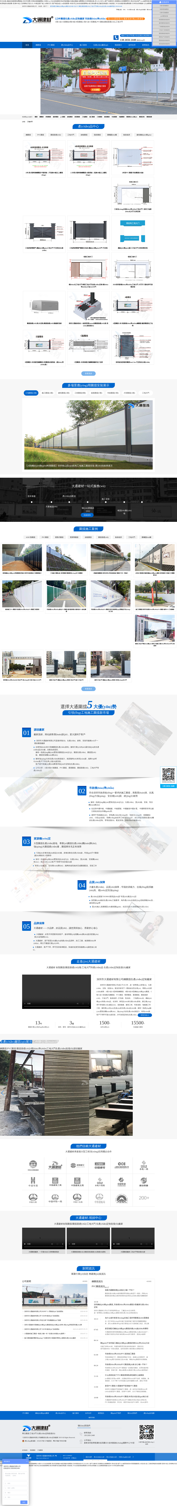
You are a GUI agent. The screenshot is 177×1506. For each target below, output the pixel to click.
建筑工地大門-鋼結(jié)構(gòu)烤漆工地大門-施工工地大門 (66, 680)
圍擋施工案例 (88, 529)
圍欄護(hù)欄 (112, 135)
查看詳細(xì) (145, 1015)
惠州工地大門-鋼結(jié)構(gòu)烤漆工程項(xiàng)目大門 (110, 680)
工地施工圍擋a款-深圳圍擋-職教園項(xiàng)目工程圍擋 (66, 573)
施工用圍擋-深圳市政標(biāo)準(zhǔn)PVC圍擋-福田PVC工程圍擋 (155, 609)
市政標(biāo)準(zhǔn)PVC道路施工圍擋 (120, 1354)
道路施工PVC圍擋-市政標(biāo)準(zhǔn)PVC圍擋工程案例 (22, 609)
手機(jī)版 (119, 9)
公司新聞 (26, 1281)
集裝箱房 (126, 135)
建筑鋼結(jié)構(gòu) (144, 135)
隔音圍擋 (97, 135)
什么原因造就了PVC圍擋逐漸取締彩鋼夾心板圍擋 (124, 1375)
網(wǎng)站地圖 (141, 9)
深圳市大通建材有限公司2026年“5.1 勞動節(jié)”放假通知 (43, 1311)
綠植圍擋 (84, 135)
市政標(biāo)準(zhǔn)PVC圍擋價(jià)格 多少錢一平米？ (126, 1364)
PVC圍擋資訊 (98, 1286)
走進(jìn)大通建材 (88, 961)
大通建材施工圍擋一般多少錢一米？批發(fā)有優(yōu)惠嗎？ (45, 1333)
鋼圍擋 (38, 45)
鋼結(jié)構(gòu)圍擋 (42, 1413)
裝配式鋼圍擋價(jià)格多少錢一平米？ (120, 1290)
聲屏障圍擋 (74, 537)
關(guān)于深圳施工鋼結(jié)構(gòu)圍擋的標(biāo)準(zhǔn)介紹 (124, 1343)
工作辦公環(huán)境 (45, 1041)
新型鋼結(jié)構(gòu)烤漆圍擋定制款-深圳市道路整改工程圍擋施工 (22, 573)
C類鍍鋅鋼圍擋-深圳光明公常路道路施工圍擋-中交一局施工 (110, 573)
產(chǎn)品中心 (67, 45)
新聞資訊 (145, 45)
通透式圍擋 (59, 537)
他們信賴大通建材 (88, 1146)
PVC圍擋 (51, 45)
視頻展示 (118, 45)
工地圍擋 (40, 1450)
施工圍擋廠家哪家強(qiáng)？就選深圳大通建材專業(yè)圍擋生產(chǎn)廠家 (50, 1338)
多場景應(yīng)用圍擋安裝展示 (88, 385)
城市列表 (91, 1417)
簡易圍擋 (32, 1450)
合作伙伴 (132, 45)
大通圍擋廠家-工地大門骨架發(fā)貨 (133, 1252)
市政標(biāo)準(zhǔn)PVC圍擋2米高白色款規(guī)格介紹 (126, 1396)
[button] (103, 112)
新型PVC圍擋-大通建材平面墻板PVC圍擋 (121, 1386)
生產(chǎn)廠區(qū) (100, 45)
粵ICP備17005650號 (59, 1441)
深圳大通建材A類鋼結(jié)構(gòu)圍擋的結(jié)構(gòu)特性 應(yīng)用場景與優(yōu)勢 (53, 1325)
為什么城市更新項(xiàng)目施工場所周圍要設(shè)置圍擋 (127, 1318)
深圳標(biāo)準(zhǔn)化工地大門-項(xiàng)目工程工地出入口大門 (22, 680)
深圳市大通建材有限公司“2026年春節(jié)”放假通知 (41, 1316)
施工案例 (83, 45)
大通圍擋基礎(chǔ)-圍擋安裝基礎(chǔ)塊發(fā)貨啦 (88, 1252)
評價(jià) (73, 1458)
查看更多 (88, 373)
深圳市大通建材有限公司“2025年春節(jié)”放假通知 (41, 1329)
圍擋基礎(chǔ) (56, 135)
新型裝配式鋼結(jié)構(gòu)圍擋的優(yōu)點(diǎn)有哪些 (126, 1328)
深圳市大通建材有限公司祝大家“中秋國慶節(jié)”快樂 (42, 1320)
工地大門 (70, 135)
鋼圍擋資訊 (97, 1281)
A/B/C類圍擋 (30, 537)
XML (124, 9)
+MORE (84, 1281)
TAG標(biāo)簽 (131, 9)
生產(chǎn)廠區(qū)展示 (16, 1041)
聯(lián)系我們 (151, 9)
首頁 (27, 45)
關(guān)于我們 (31, 51)
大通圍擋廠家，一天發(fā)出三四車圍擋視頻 (44, 1252)
